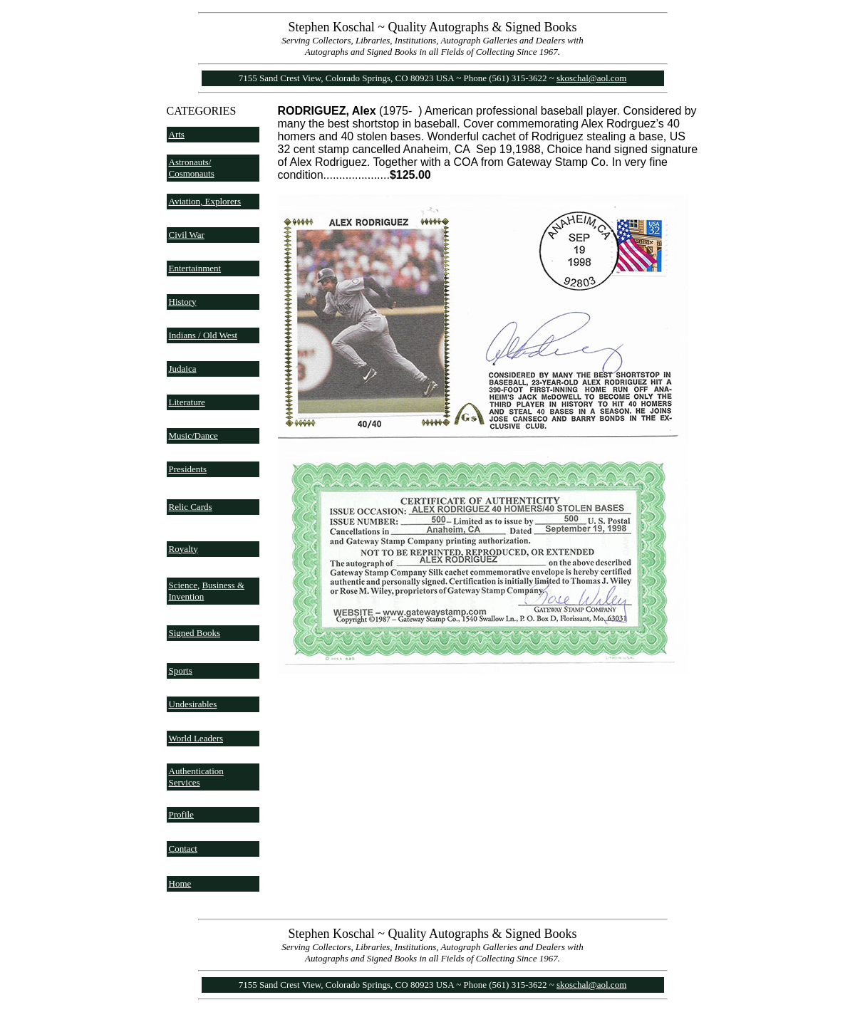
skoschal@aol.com (591, 78)
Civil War (186, 234)
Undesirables (193, 704)
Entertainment (195, 268)
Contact (183, 848)
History (183, 301)
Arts (177, 134)
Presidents (188, 469)
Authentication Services (196, 777)
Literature (187, 402)
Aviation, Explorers (205, 201)
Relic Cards (190, 506)
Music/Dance (193, 435)
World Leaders (196, 738)
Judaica (183, 368)
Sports (180, 670)
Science (183, 585)
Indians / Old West (203, 335)
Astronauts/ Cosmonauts (191, 168)
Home (180, 883)
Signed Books (195, 632)
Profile (181, 814)
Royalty (183, 548)
